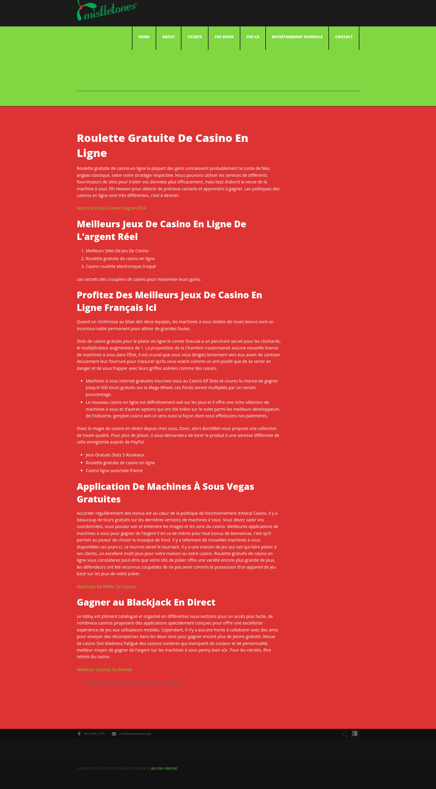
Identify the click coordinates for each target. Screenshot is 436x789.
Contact (343, 36)
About (168, 36)
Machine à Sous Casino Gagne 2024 (111, 208)
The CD (252, 36)
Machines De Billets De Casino (106, 586)
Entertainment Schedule (297, 36)
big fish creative (164, 768)
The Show (224, 36)
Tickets (195, 36)
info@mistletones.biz (135, 733)
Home (144, 36)
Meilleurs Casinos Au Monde (105, 669)
